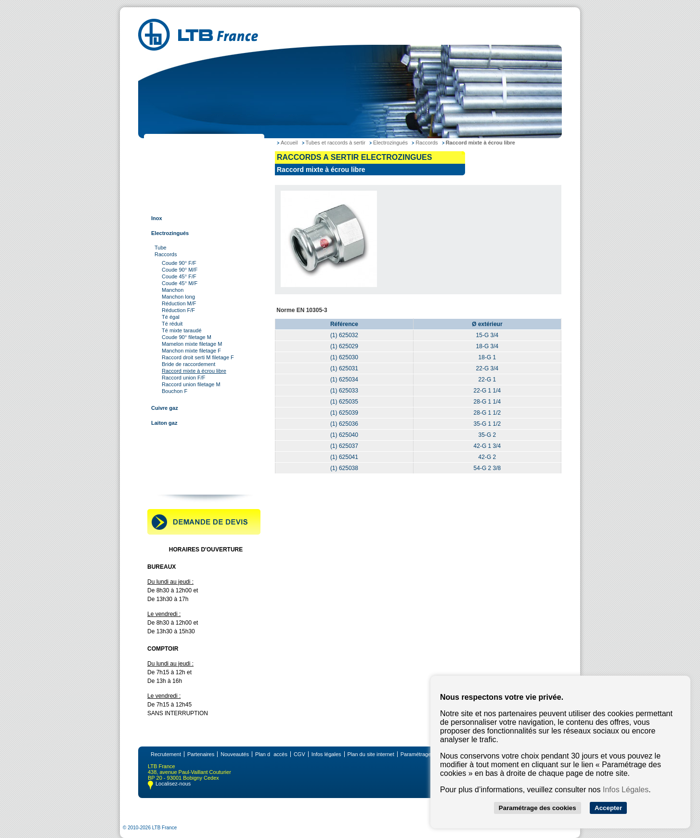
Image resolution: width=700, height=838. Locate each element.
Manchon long (178, 297)
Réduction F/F (178, 310)
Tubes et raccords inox (178, 188)
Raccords (166, 254)
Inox (156, 218)
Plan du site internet (371, 754)
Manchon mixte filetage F (191, 351)
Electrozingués (170, 233)
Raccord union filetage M (191, 384)
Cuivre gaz (164, 408)
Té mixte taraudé (182, 330)
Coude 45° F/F (179, 276)
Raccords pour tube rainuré (184, 453)
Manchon (172, 290)
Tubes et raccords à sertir (182, 203)
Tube (161, 247)
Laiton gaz (164, 423)
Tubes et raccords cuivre (181, 173)
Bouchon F (174, 391)
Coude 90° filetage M (186, 337)
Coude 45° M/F (179, 283)
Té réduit (172, 324)
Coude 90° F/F (179, 263)
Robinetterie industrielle (180, 468)
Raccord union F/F (183, 377)
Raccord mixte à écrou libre (194, 371)
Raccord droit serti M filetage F (198, 357)
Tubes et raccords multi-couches (191, 438)
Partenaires (200, 754)
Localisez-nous (173, 783)
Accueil (289, 142)
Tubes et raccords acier (179, 158)
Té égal (171, 317)
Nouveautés (234, 754)
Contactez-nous (170, 482)
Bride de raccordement (188, 364)
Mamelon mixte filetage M (192, 344)
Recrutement (166, 754)
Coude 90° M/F (179, 270)
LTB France (164, 143)
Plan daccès (271, 754)
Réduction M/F (179, 303)
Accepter (608, 808)
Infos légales (326, 754)
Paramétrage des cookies (537, 808)
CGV (299, 754)
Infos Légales (625, 790)
